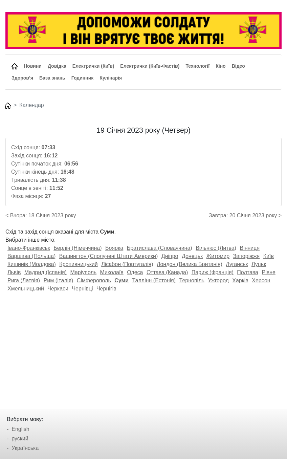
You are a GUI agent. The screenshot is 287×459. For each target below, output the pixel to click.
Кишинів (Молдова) (31, 264)
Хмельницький (25, 288)
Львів (14, 272)
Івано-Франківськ (28, 248)
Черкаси (57, 288)
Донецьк (192, 256)
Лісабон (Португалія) (127, 264)
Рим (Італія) (58, 280)
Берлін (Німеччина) (77, 248)
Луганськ (237, 264)
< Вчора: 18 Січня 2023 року (40, 215)
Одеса (135, 272)
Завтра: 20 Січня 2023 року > (245, 215)
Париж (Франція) (213, 272)
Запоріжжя (246, 256)
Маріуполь (83, 272)
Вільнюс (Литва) (216, 248)
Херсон (261, 280)
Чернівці (82, 288)
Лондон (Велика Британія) (189, 264)
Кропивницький (78, 264)
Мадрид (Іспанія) (45, 272)
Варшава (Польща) (31, 256)
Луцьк (258, 264)
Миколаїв (112, 272)
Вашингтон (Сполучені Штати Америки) (108, 256)
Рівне (268, 272)
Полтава (247, 272)
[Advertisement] (143, 348)
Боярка (114, 248)
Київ (268, 256)
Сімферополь (94, 280)
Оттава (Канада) (167, 272)
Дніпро (169, 256)
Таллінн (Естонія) (154, 280)
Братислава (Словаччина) (159, 248)
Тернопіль (191, 280)
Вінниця (250, 248)
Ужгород (218, 280)
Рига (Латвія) (23, 280)
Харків (240, 280)
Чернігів (106, 288)
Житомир (218, 256)
